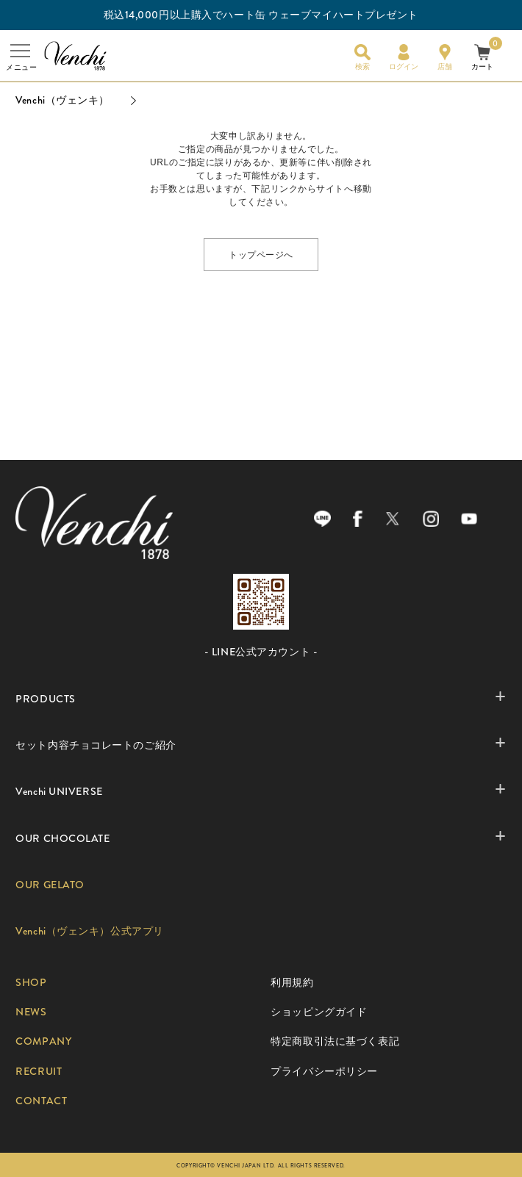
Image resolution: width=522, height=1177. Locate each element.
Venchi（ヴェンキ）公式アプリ (89, 931)
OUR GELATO (50, 885)
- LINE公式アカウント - (261, 652)
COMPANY (43, 1041)
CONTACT (41, 1101)
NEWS (30, 1012)
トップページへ (261, 254)
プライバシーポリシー (324, 1071)
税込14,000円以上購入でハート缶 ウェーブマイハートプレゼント (261, 14)
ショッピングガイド (319, 1012)
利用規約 (292, 982)
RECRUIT (38, 1071)
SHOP (30, 982)
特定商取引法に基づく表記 (335, 1041)
